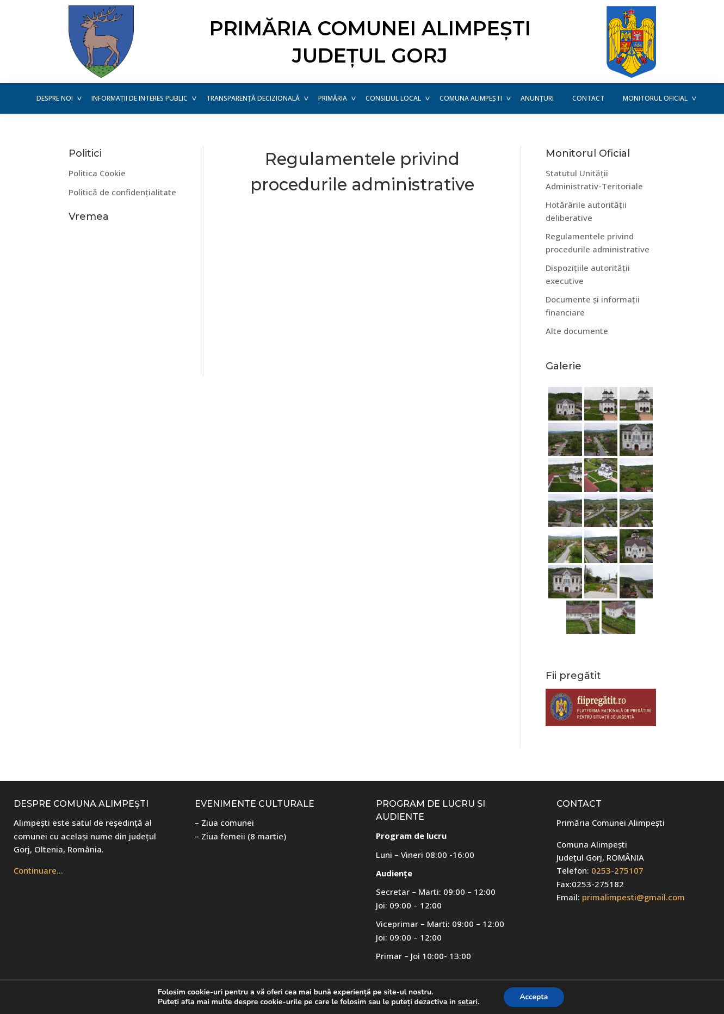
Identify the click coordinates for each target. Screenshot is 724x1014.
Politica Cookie (97, 173)
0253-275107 (617, 870)
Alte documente (577, 330)
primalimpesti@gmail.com (633, 897)
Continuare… (38, 870)
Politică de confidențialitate (122, 192)
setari (467, 1002)
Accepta (533, 997)
